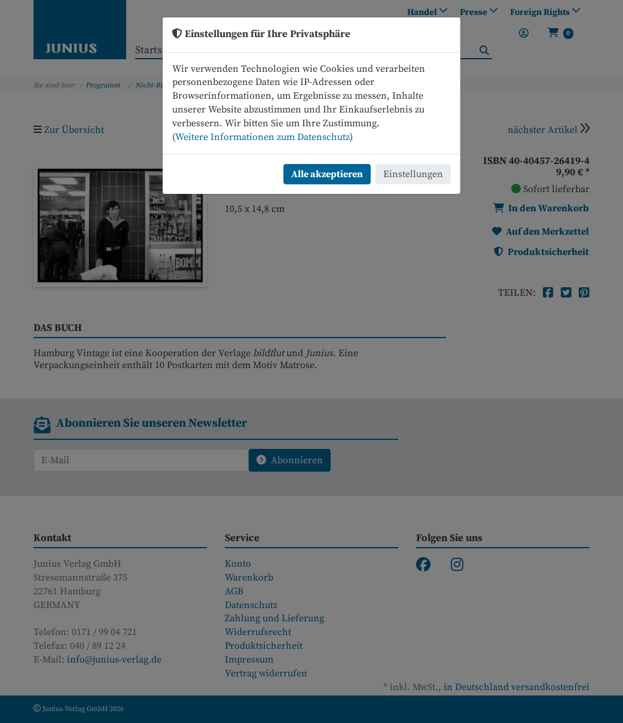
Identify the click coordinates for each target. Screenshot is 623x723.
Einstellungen (413, 174)
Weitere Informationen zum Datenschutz (262, 137)
